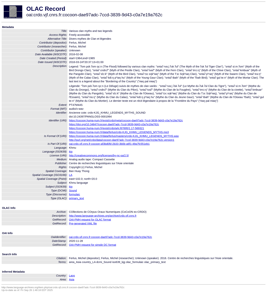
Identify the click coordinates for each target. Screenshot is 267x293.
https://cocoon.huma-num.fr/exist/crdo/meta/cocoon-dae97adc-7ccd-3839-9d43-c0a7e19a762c (126, 120)
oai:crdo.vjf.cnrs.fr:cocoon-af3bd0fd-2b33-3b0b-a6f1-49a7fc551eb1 (109, 143)
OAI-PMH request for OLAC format (90, 219)
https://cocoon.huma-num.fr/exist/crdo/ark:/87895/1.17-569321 (106, 128)
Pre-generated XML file (83, 223)
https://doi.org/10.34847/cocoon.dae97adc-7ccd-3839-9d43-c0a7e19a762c (114, 124)
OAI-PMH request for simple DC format (92, 244)
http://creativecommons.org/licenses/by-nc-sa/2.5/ (99, 155)
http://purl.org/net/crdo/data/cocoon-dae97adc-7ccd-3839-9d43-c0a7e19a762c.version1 (121, 139)
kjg (70, 151)
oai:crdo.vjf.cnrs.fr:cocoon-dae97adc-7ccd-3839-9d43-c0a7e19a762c (110, 237)
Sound (73, 190)
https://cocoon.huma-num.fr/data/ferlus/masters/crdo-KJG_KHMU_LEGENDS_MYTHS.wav (124, 136)
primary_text (76, 198)
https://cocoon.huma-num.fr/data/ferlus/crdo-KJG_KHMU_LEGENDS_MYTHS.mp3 (119, 132)
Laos (72, 275)
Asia (71, 279)
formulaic (74, 194)
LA (70, 174)
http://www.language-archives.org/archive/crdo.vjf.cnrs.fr (102, 215)
